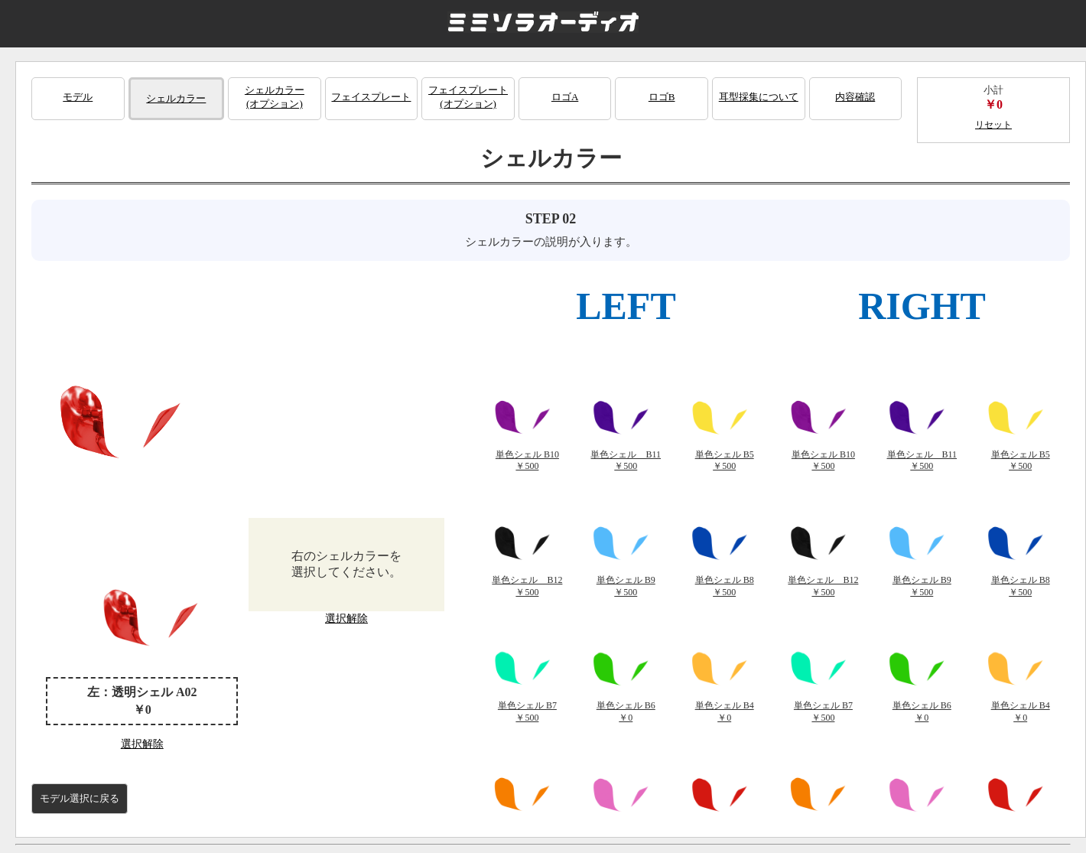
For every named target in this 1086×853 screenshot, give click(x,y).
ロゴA (564, 97)
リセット (993, 124)
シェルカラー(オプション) (274, 96)
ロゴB (662, 97)
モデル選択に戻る (79, 798)
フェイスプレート (371, 97)
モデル (78, 97)
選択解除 (142, 744)
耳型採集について (758, 97)
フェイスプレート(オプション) (468, 96)
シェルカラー (176, 98)
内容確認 (855, 97)
